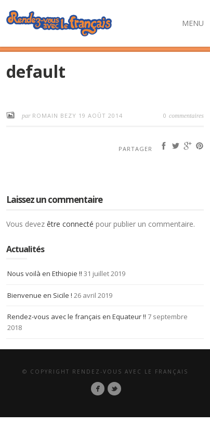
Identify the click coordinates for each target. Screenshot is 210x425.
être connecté (70, 224)
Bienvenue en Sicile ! (39, 295)
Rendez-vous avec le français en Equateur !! (76, 316)
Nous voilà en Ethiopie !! (44, 273)
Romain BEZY (55, 115)
